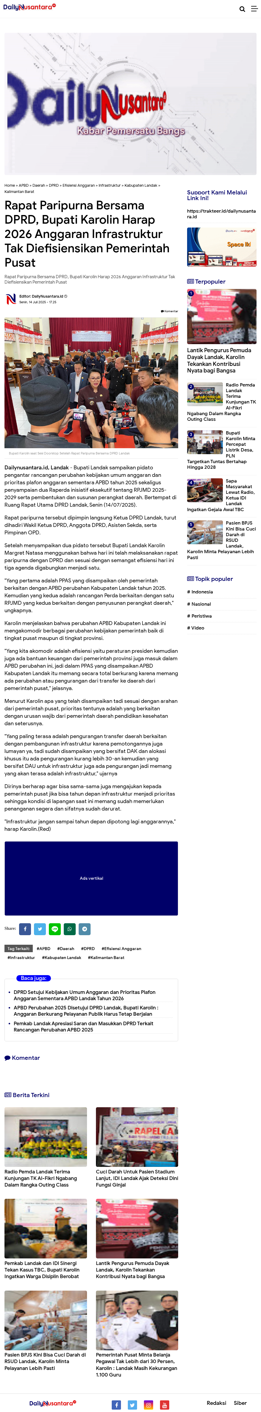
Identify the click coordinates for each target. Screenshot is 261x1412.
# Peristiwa (199, 616)
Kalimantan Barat (19, 191)
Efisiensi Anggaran (79, 185)
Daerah (38, 185)
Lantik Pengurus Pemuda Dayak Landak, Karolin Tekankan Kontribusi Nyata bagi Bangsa (132, 1270)
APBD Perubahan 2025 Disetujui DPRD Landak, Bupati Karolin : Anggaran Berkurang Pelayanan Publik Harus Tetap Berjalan (86, 1011)
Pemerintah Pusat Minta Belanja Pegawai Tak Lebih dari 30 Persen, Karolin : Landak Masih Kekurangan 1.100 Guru (136, 1365)
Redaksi (216, 1403)
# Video (195, 628)
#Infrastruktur (21, 957)
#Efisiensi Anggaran (121, 948)
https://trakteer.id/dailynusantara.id (221, 214)
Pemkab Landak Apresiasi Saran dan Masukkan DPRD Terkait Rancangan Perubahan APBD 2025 (83, 1026)
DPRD (54, 185)
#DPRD (88, 948)
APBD (24, 185)
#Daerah (65, 948)
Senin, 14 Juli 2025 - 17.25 (37, 302)
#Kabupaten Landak (61, 957)
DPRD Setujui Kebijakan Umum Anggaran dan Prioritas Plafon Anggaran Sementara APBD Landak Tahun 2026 (85, 995)
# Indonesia (200, 592)
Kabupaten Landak (141, 185)
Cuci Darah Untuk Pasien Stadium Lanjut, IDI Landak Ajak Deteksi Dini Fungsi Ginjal (137, 1178)
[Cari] (242, 9)
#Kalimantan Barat (106, 957)
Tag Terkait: (18, 948)
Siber (240, 1403)
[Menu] (256, 9)
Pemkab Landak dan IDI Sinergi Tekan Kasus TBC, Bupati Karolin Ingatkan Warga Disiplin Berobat (42, 1270)
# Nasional (199, 604)
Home (9, 185)
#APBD (43, 948)
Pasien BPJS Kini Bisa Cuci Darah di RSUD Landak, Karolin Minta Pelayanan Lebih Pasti (45, 1361)
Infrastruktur (110, 185)
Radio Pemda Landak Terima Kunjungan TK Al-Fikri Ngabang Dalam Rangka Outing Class (40, 1178)
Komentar (169, 311)
